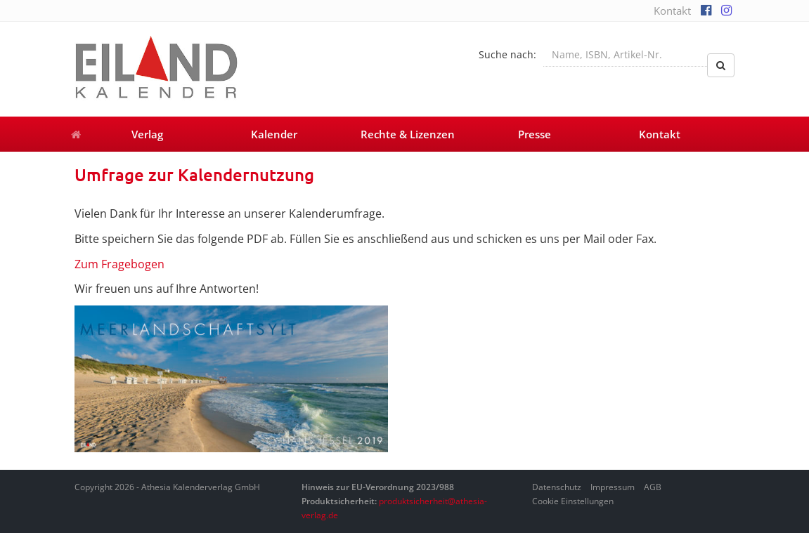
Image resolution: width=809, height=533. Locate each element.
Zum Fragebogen (119, 264)
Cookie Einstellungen (573, 501)
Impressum (612, 487)
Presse (534, 134)
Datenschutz (556, 487)
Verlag (147, 134)
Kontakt (672, 11)
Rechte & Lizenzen (408, 134)
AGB (652, 487)
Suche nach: (507, 54)
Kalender (274, 134)
